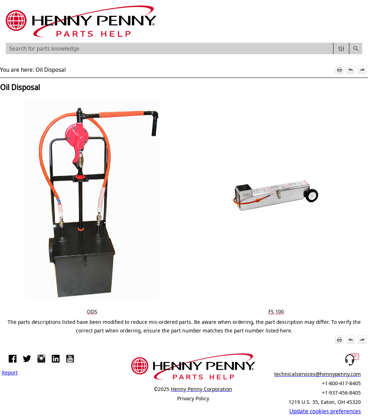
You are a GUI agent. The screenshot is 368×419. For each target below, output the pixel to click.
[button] (341, 48)
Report (10, 372)
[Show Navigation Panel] (358, 21)
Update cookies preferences (325, 411)
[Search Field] (184, 48)
